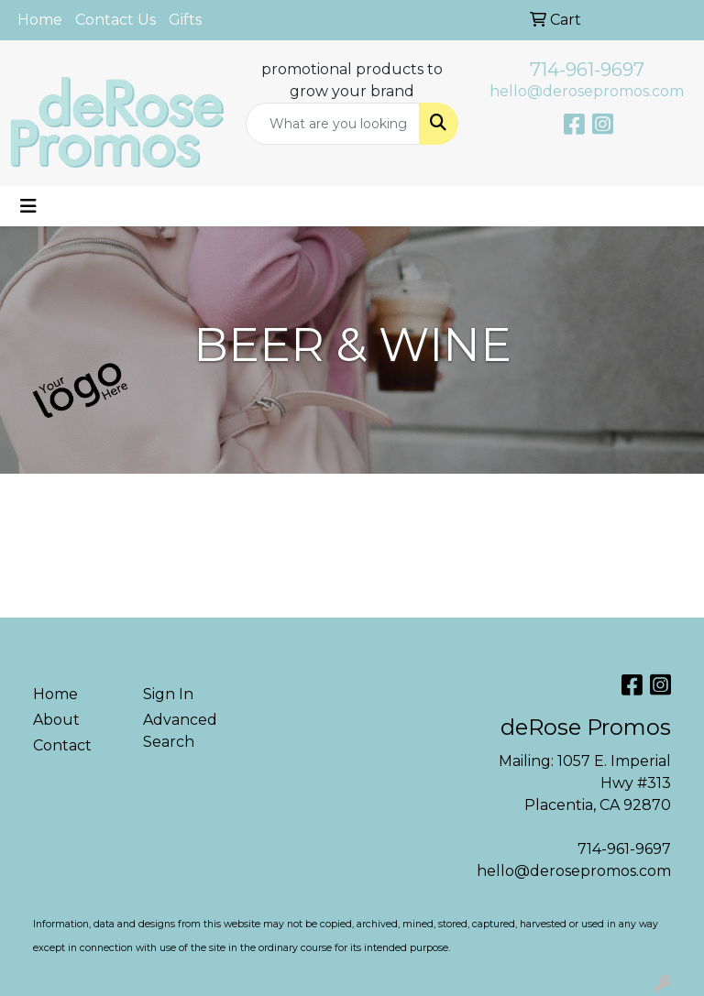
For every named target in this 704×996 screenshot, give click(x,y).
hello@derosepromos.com (587, 91)
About (56, 719)
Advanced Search (180, 730)
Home (39, 19)
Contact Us (115, 19)
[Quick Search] (333, 124)
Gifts (185, 19)
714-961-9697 (587, 70)
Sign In (168, 694)
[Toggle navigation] (28, 206)
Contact (62, 745)
